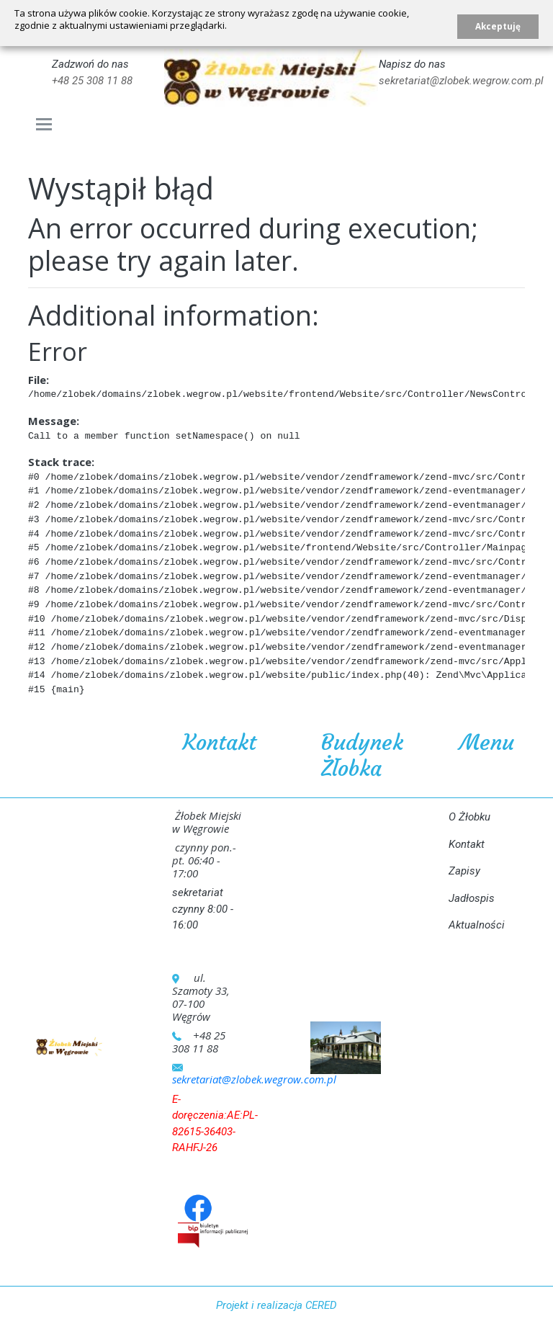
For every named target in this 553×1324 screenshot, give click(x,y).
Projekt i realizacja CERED (276, 1305)
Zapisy (464, 870)
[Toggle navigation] (44, 124)
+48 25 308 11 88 (92, 80)
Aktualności (477, 924)
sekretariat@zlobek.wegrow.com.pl (461, 80)
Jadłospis (472, 898)
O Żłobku (469, 816)
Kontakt (467, 844)
